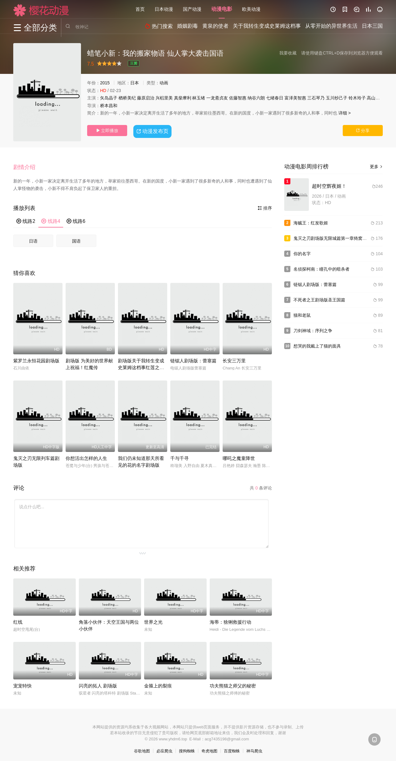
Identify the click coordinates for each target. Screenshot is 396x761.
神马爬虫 (254, 749)
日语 (33, 238)
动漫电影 (221, 9)
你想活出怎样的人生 (86, 455)
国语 (76, 238)
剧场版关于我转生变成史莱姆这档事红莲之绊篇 (141, 365)
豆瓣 (133, 63)
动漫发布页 (153, 130)
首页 (140, 9)
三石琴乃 (316, 97)
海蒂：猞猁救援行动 (230, 619)
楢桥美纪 (127, 97)
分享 (363, 130)
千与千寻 (179, 455)
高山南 (373, 97)
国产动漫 (192, 9)
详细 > (344, 113)
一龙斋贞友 (217, 97)
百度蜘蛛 (232, 749)
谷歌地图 (142, 749)
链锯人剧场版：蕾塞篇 (193, 358)
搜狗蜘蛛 (187, 749)
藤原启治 (145, 97)
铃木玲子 (357, 97)
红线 (17, 619)
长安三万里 (234, 358)
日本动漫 (164, 9)
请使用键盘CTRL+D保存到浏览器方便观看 (342, 52)
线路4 (50, 219)
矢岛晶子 (108, 97)
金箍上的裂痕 (158, 683)
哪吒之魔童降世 (239, 455)
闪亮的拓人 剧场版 (98, 683)
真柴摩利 (182, 97)
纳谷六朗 (256, 97)
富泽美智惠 (295, 97)
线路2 (25, 219)
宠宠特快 (22, 683)
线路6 (76, 219)
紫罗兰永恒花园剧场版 (36, 358)
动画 (164, 82)
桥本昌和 (108, 105)
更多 (376, 166)
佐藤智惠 (237, 97)
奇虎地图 (209, 749)
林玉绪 (198, 97)
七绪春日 (274, 97)
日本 (134, 82)
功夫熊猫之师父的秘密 (233, 683)
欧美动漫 (251, 9)
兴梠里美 (164, 97)
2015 (105, 82)
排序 (265, 205)
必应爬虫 (164, 749)
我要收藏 (288, 52)
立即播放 (107, 130)
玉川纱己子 (336, 97)
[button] (27, 166)
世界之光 (153, 619)
